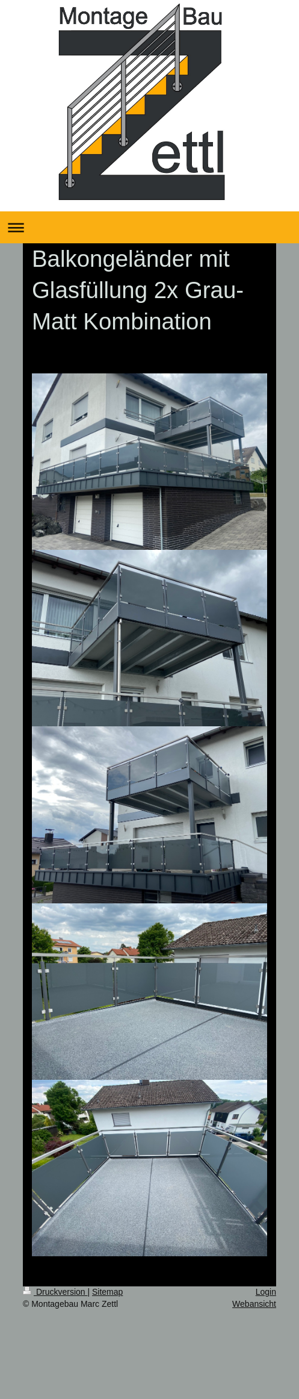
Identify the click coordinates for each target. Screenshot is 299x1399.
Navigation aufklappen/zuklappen (149, 227)
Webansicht (254, 1304)
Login (266, 1292)
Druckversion (55, 1292)
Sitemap (107, 1292)
